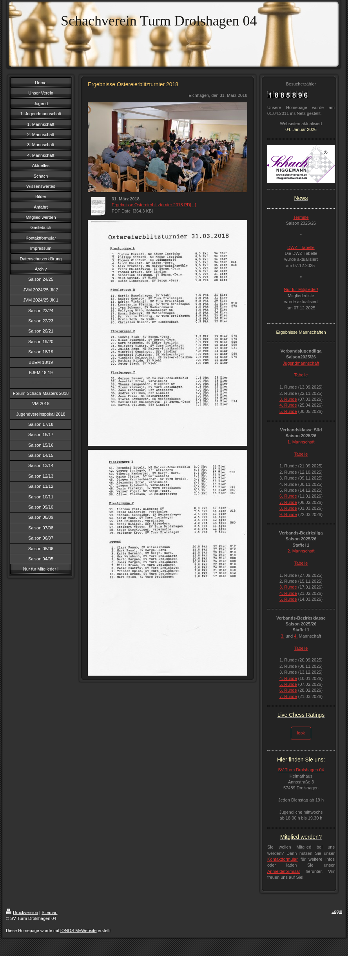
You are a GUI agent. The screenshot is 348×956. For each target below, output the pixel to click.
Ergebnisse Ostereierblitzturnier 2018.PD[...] (154, 204)
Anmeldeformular (283, 871)
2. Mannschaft (300, 551)
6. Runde (288, 496)
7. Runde (288, 502)
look (301, 733)
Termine (300, 217)
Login (337, 911)
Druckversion (22, 912)
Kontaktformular (282, 859)
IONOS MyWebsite (78, 930)
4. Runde (288, 405)
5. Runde (288, 411)
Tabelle (301, 375)
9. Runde (288, 514)
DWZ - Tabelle (300, 247)
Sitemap (49, 912)
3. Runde (288, 399)
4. (295, 636)
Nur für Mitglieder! (301, 289)
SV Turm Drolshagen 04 (301, 769)
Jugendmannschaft (301, 363)
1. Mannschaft (300, 442)
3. (283, 636)
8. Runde (288, 508)
